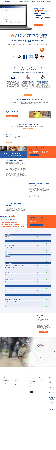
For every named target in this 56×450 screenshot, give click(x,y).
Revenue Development (5, 422)
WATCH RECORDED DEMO (11, 123)
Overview (2, 419)
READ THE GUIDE (34, 172)
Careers (16, 423)
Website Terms (41, 420)
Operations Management (5, 420)
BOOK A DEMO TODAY (28, 99)
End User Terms (42, 419)
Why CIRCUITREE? (32, 1)
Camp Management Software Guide (32, 420)
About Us (16, 424)
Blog (16, 420)
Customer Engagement (5, 423)
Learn (42, 1)
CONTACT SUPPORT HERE (28, 135)
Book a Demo (47, 1)
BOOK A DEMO (44, 368)
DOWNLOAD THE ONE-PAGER (36, 261)
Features (21, 1)
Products (26, 1)
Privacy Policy (51, 423)
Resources (38, 1)
